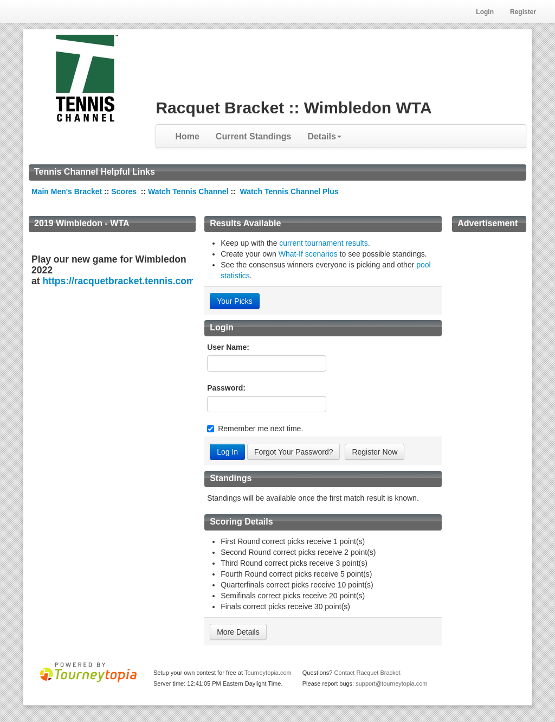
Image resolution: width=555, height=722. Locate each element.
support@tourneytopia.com (391, 683)
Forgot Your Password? (293, 452)
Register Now (374, 452)
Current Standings (254, 136)
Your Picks (235, 301)
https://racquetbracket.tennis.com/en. (126, 281)
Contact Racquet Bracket (367, 672)
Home (187, 136)
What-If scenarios (308, 254)
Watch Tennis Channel (189, 191)
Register (523, 12)
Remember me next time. (260, 428)
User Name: (228, 347)
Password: (226, 388)
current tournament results (323, 243)
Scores (125, 191)
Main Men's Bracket (66, 191)
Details (324, 136)
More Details (238, 632)
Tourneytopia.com (268, 672)
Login (485, 12)
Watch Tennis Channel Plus (289, 191)
